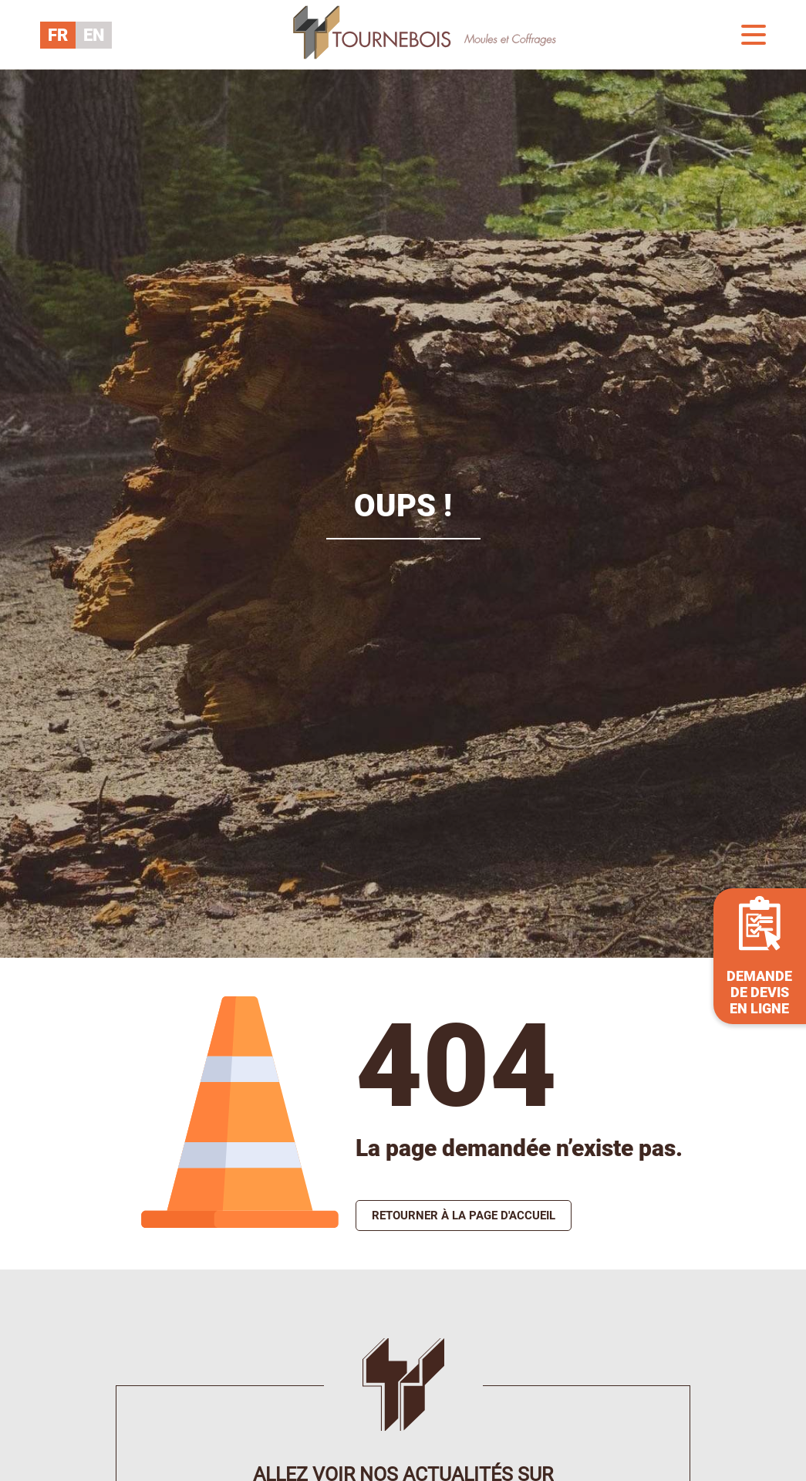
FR (58, 35)
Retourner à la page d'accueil (463, 1215)
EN (93, 35)
